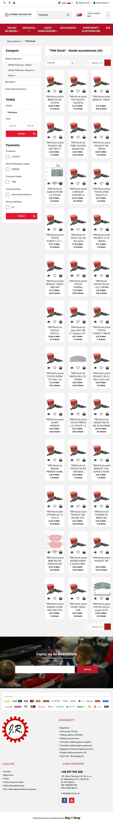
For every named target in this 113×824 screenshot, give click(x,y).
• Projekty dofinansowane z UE (73, 752)
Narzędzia (29, 29)
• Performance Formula (12, 782)
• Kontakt (6, 771)
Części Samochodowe (48, 29)
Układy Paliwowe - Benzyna (21, 70)
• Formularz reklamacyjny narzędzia (75, 742)
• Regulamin (64, 728)
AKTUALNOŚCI (68, 27)
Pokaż (21, 216)
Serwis (12, 75)
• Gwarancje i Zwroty (68, 731)
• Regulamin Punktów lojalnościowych (76, 749)
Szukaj (21, 134)
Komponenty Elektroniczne (91, 29)
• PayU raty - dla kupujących (71, 756)
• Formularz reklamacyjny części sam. (76, 745)
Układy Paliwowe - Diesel (20, 65)
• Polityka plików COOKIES (71, 735)
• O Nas (5, 778)
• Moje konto (8, 775)
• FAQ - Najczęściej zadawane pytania (19, 789)
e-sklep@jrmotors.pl (70, 793)
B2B (108, 27)
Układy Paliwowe (12, 29)
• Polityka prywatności (69, 738)
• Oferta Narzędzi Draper (13, 785)
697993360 (5, 3)
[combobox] (60, 63)
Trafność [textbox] (51, 63)
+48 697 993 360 (72, 772)
